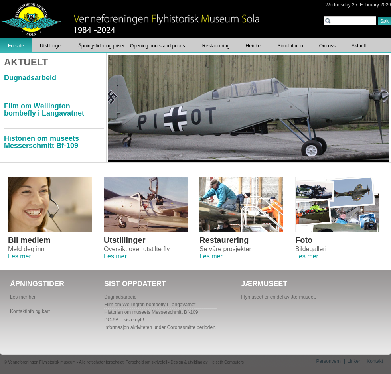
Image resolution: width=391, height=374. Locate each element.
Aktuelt (359, 46)
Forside (16, 46)
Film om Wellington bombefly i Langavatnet (44, 109)
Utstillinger (51, 46)
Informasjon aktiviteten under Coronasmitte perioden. (160, 327)
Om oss (327, 46)
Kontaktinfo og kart (30, 311)
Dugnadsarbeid (30, 78)
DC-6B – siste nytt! (124, 320)
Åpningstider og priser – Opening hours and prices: (132, 46)
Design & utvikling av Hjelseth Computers (207, 362)
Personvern (328, 361)
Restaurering (216, 46)
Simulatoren (290, 46)
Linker (353, 361)
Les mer (19, 256)
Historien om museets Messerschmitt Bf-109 (41, 142)
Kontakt (375, 361)
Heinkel (254, 46)
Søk (384, 21)
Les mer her (23, 297)
